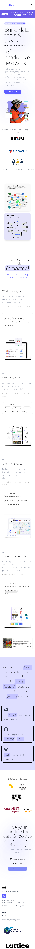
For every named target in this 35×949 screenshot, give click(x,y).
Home (4, 912)
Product (5, 916)
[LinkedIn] (4, 896)
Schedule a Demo (12, 91)
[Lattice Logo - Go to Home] (8, 5)
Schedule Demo (17, 869)
